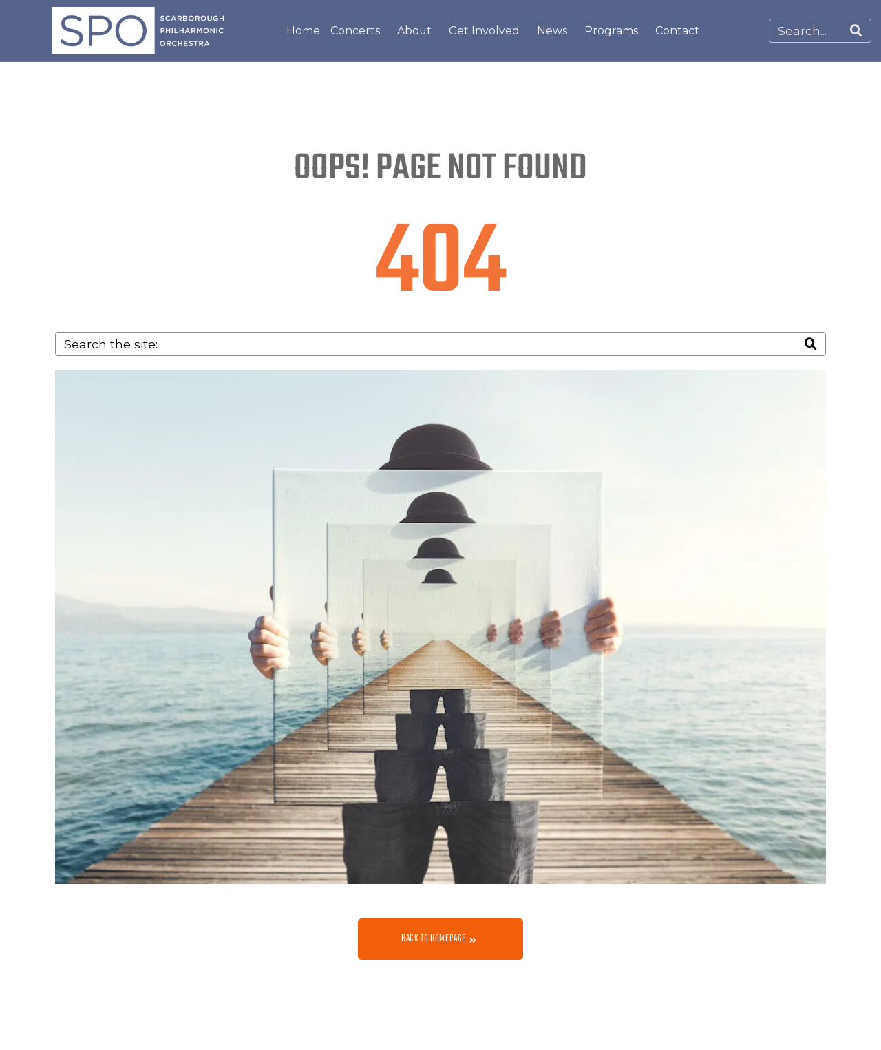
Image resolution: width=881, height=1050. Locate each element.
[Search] (856, 30)
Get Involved (484, 30)
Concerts (355, 30)
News (552, 30)
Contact (677, 30)
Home (303, 30)
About (414, 30)
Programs (611, 30)
